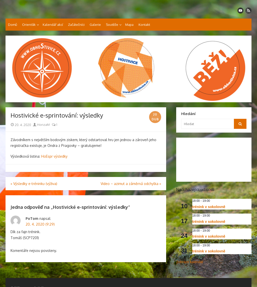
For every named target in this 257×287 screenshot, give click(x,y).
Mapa (129, 25)
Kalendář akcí (53, 25)
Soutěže (112, 25)
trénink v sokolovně (208, 207)
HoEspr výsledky (54, 156)
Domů (12, 25)
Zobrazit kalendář (189, 262)
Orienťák (29, 25)
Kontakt (144, 25)
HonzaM (41, 125)
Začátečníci (76, 25)
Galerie (95, 25)
